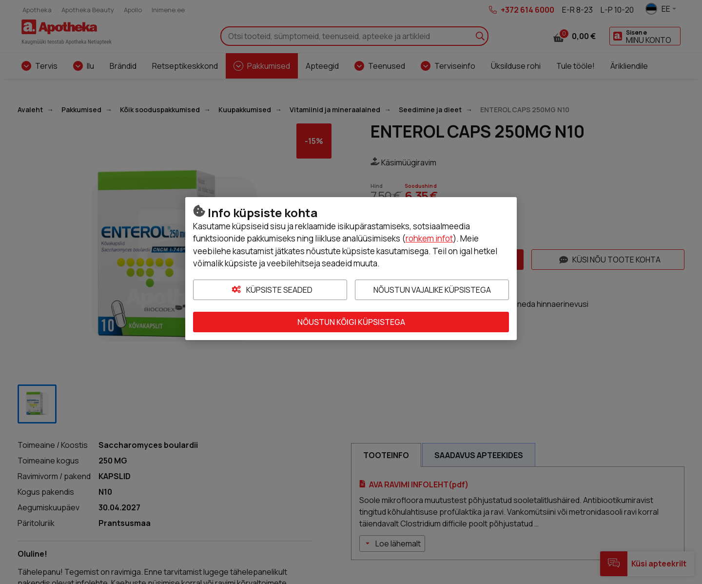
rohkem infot (429, 238)
